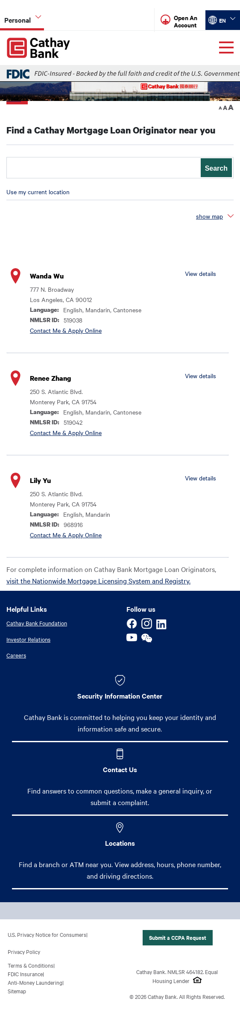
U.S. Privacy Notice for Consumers (47, 934)
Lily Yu (40, 481)
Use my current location (38, 192)
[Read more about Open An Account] (187, 20)
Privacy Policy (24, 951)
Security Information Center (119, 695)
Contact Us (120, 769)
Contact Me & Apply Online (66, 330)
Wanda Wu (47, 276)
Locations (120, 842)
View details (200, 274)
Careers (16, 655)
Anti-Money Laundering (35, 982)
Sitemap (17, 991)
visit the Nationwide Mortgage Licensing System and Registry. (98, 581)
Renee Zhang (50, 378)
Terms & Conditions (30, 965)
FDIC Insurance (25, 973)
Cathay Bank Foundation (36, 623)
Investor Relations (28, 639)
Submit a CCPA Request (177, 937)
